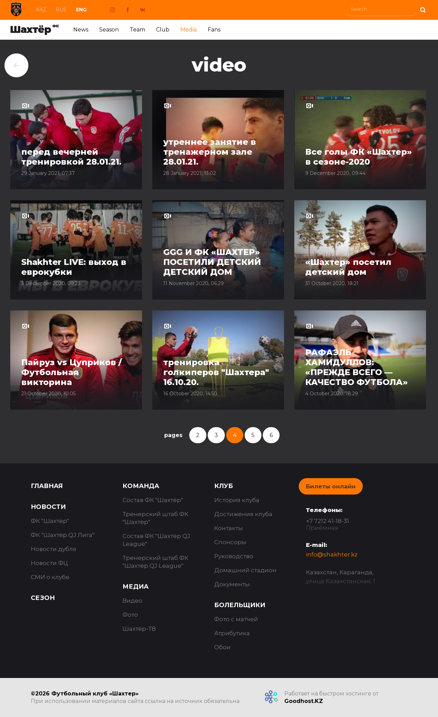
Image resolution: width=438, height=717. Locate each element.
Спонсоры (230, 542)
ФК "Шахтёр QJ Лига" (62, 535)
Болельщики (239, 605)
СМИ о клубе (50, 577)
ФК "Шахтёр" (50, 520)
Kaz (41, 10)
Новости (48, 507)
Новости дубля (53, 549)
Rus (61, 10)
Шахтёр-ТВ (139, 628)
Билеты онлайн (331, 486)
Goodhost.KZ (303, 701)
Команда (141, 486)
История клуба (236, 500)
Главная (47, 486)
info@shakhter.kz (332, 554)
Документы (232, 584)
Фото (130, 614)
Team (137, 29)
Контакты (228, 528)
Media (188, 29)
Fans (214, 29)
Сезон (43, 598)
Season (109, 29)
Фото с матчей (236, 619)
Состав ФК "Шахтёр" (153, 500)
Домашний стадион (245, 570)
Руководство (233, 556)
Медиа (136, 586)
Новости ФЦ (49, 563)
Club (162, 29)
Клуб (223, 486)
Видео (132, 600)
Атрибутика (232, 633)
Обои (222, 647)
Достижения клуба (243, 514)
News (80, 29)
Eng (81, 10)
